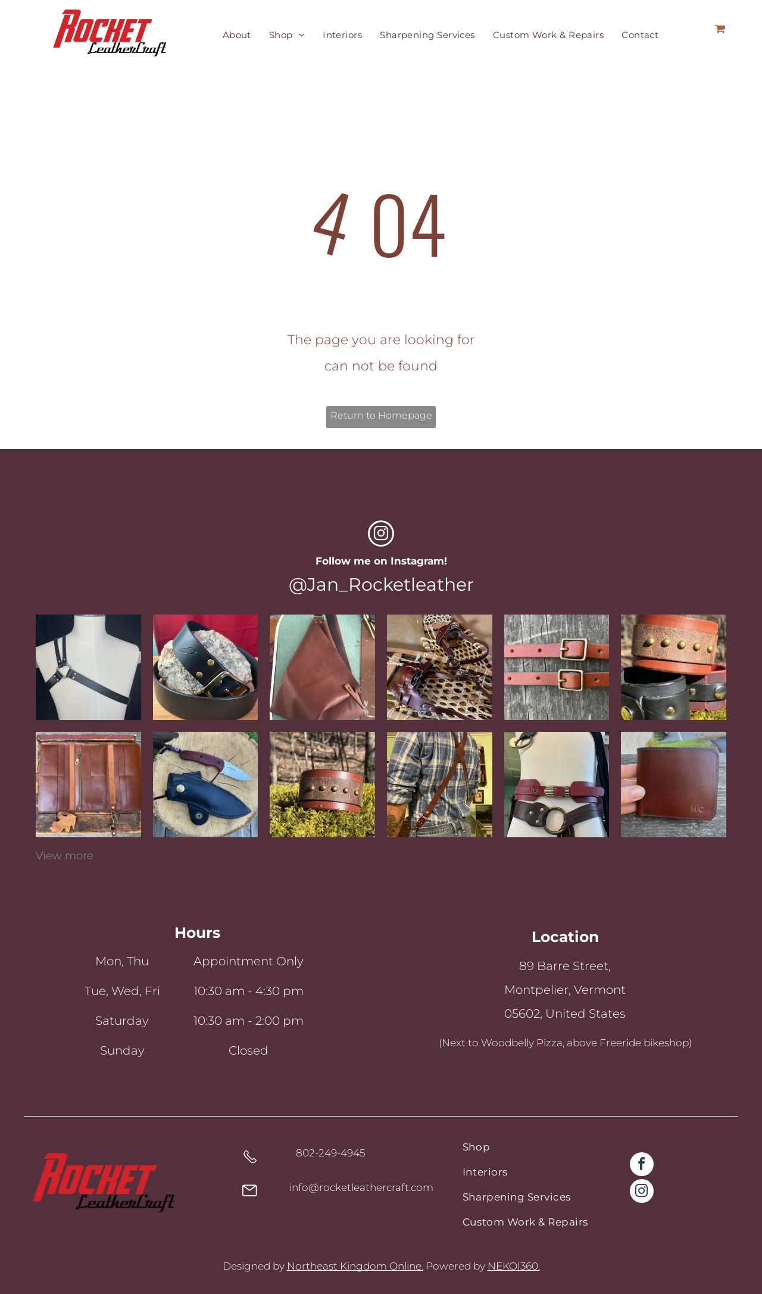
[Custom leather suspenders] (439, 784)
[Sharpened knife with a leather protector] (205, 784)
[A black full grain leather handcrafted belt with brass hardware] (205, 667)
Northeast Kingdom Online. (355, 1266)
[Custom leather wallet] (88, 784)
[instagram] (381, 535)
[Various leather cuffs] (673, 667)
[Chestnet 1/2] (557, 667)
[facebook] (642, 1165)
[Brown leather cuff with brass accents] (322, 784)
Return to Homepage (381, 415)
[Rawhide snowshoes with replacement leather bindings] (439, 667)
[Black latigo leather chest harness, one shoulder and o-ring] (88, 667)
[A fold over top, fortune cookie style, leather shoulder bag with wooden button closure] (322, 667)
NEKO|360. (514, 1266)
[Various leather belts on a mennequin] (557, 784)
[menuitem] (237, 35)
